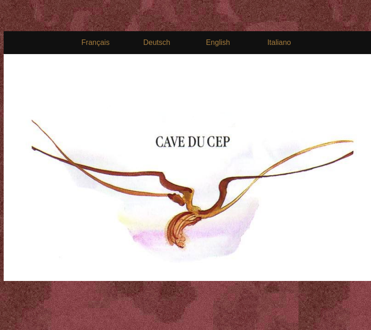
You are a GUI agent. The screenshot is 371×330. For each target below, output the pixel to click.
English (218, 42)
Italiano (279, 42)
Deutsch (156, 42)
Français (95, 42)
